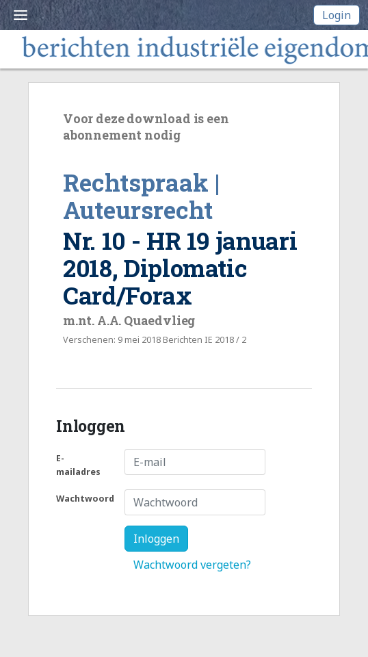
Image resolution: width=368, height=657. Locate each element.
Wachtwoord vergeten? (192, 564)
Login (336, 15)
